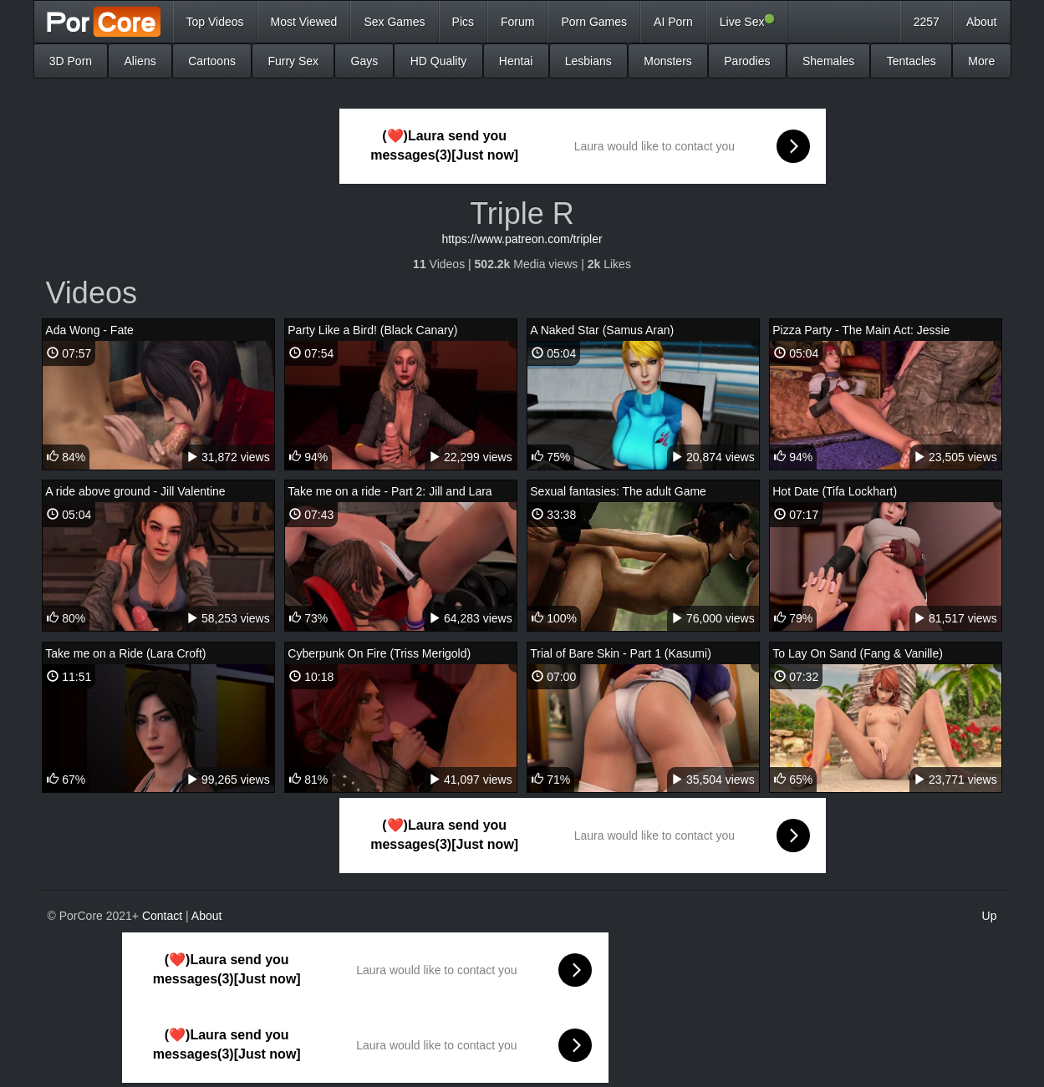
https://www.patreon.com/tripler (521, 239)
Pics (463, 21)
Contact (162, 915)
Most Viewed (304, 21)
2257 (927, 21)
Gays (365, 61)
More (981, 61)
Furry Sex (292, 61)
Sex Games (394, 21)
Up (989, 915)
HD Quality (438, 61)
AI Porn (673, 21)
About (981, 21)
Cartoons (212, 61)
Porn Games (594, 21)
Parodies (747, 61)
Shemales (828, 61)
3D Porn (70, 61)
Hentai (515, 61)
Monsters (668, 61)
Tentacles (911, 61)
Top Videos (215, 21)
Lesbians (588, 61)
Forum (517, 21)
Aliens (140, 61)
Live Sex (748, 20)
